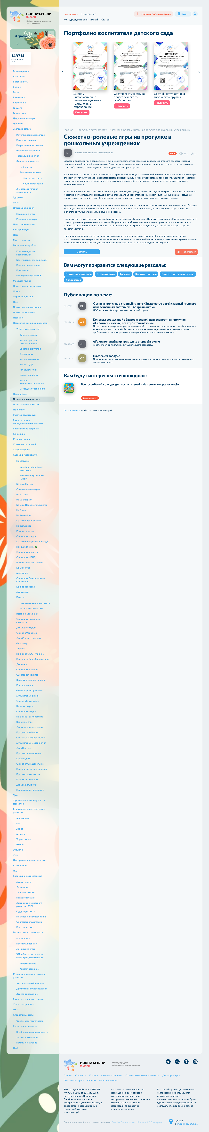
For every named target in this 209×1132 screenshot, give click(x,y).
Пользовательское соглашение (105, 1075)
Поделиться (186, 252)
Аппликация (73, 279)
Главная (68, 1075)
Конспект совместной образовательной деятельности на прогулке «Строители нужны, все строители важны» (139, 321)
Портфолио (88, 13)
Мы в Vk (177, 1061)
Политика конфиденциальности (142, 1075)
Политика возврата (74, 1080)
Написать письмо (108, 1080)
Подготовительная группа (177, 273)
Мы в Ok (186, 1061)
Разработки (71, 13)
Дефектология (105, 273)
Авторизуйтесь (72, 410)
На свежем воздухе (106, 356)
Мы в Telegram (168, 1061)
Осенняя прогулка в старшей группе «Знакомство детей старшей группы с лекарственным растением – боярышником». (144, 305)
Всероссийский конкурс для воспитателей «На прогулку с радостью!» (130, 384)
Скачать (82, 251)
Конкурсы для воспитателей (81, 19)
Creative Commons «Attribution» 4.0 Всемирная (137, 1122)
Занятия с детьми (146, 273)
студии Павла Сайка (187, 1123)
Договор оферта (171, 1075)
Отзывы (91, 1080)
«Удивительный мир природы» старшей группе (126, 341)
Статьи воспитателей (78, 273)
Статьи (105, 19)
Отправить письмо (195, 1061)
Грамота (125, 273)
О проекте (80, 1075)
